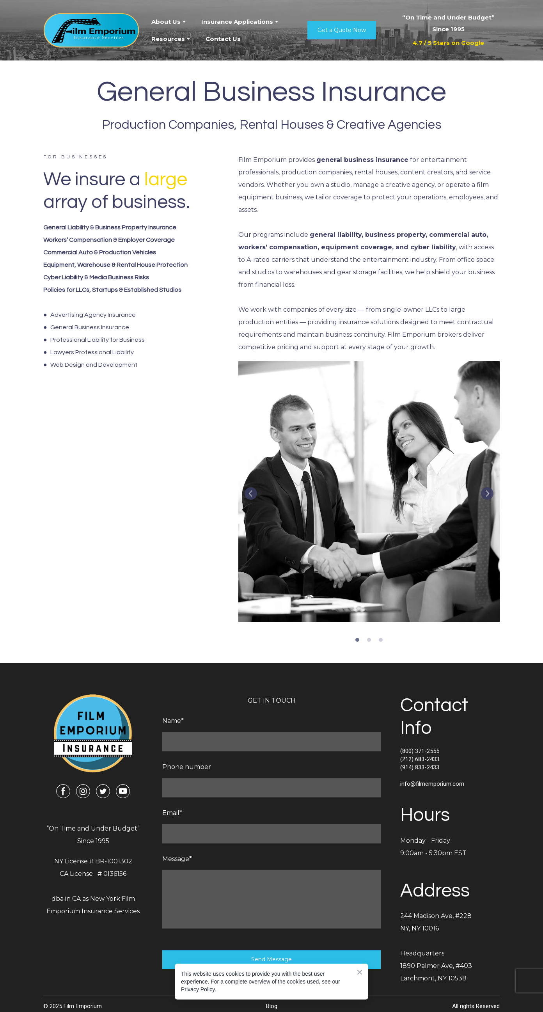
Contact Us (223, 39)
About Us (166, 21)
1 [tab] (357, 640)
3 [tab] (381, 640)
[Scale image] (369, 491)
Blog (271, 1006)
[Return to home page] (91, 30)
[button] (341, 30)
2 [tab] (369, 640)
